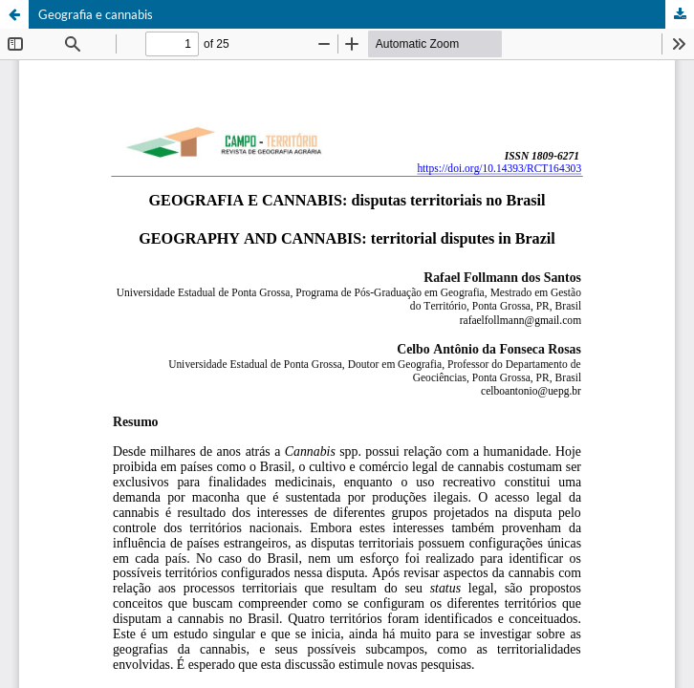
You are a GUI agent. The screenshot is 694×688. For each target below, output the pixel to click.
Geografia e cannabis (95, 14)
